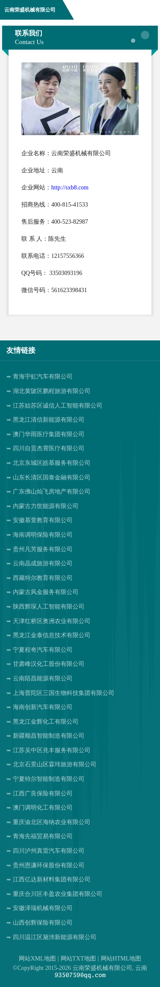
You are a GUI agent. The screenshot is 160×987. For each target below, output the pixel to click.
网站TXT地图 (78, 958)
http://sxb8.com (70, 187)
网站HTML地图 (121, 958)
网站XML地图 (37, 958)
